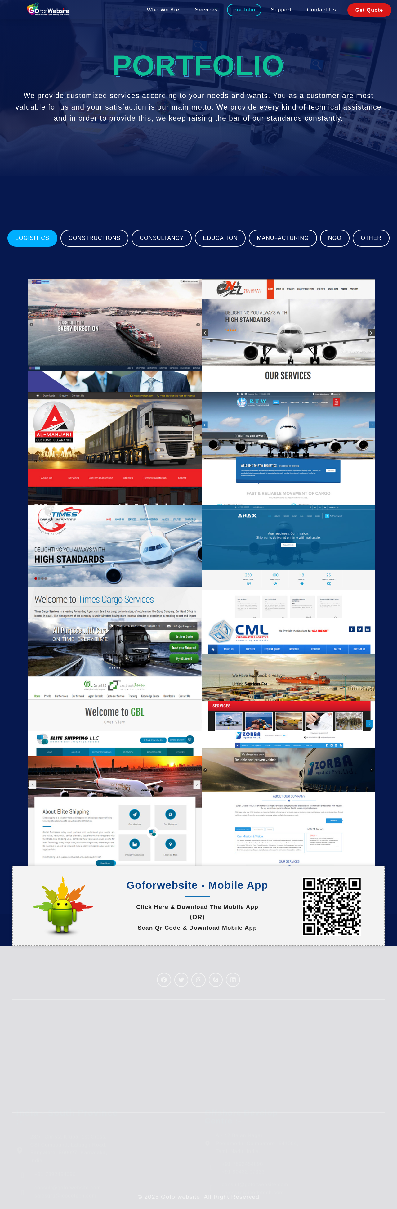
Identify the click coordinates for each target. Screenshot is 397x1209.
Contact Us (321, 17)
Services (206, 17)
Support (281, 17)
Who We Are (163, 17)
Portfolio (244, 17)
